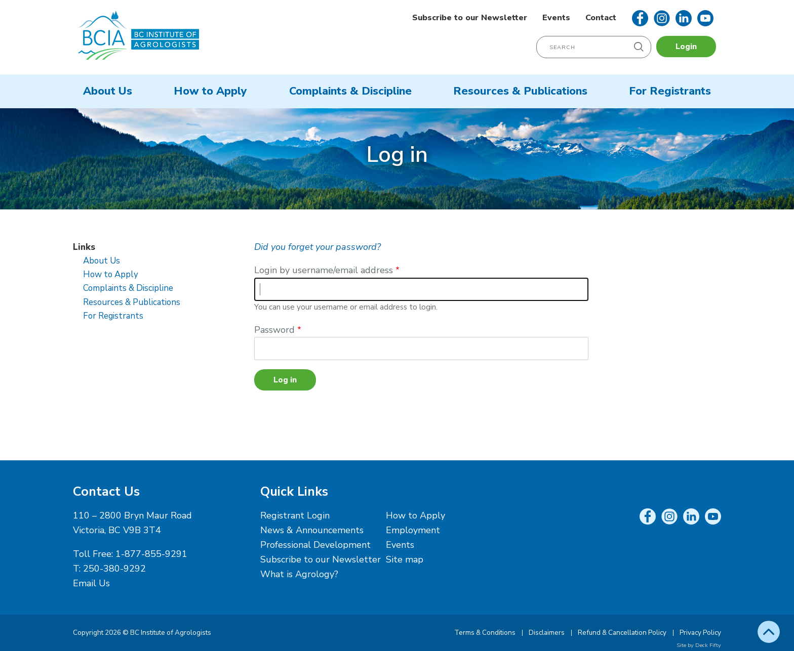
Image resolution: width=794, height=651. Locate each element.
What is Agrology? (299, 574)
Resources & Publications (520, 91)
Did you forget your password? (317, 247)
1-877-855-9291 (151, 554)
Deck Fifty (708, 645)
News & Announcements (312, 530)
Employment (413, 530)
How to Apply (210, 91)
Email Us (91, 583)
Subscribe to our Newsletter (469, 17)
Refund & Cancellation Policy (622, 632)
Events (556, 17)
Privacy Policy (700, 632)
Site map (404, 559)
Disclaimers (547, 632)
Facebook (640, 18)
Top (768, 631)
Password (274, 330)
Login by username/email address (323, 270)
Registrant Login (295, 515)
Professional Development (315, 545)
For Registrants (670, 91)
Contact (600, 17)
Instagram (662, 18)
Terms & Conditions (484, 632)
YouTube (705, 18)
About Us (107, 91)
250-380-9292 (114, 568)
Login (686, 46)
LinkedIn (684, 18)
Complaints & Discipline (350, 91)
